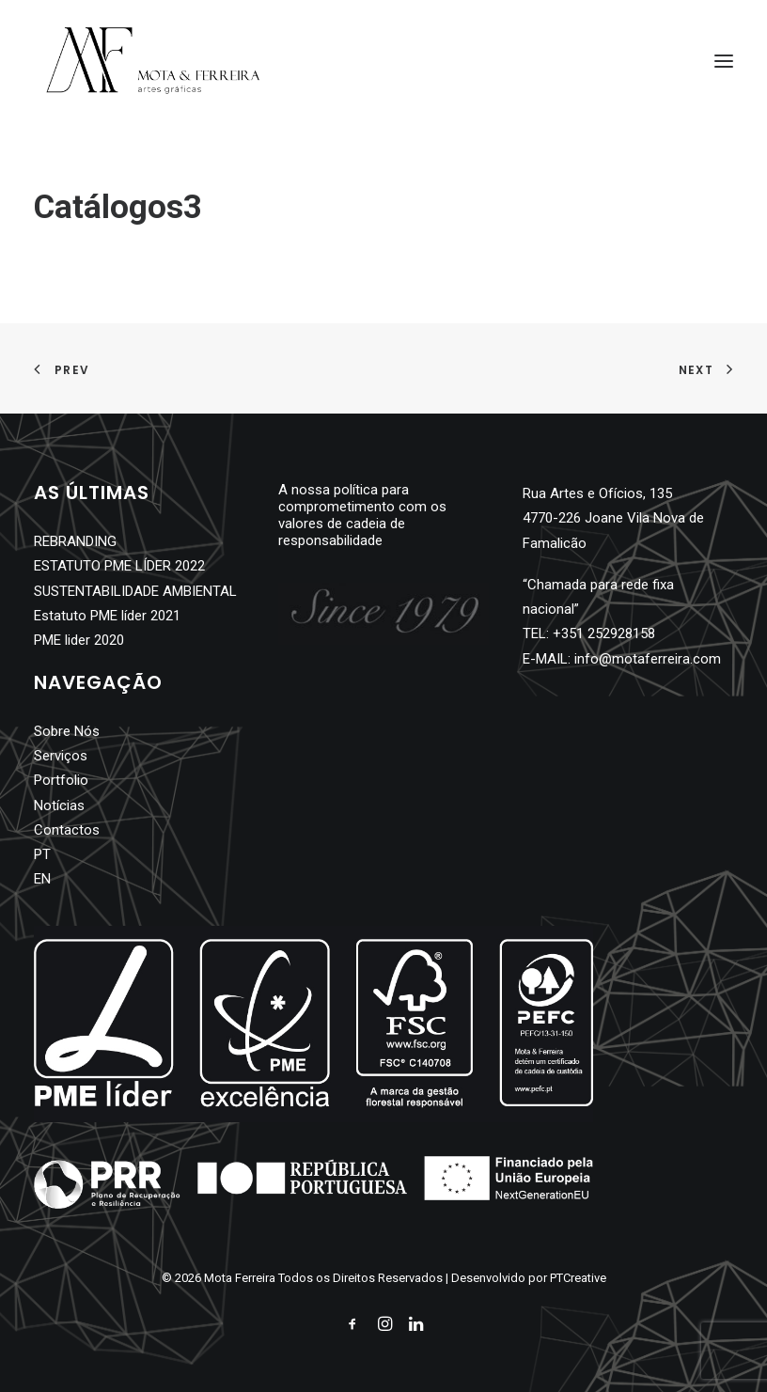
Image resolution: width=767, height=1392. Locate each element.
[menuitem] (108, 854)
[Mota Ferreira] (153, 60)
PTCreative (578, 1278)
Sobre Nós (67, 731)
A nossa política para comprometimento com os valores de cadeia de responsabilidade (362, 515)
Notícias (59, 805)
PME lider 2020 (79, 640)
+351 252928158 (604, 633)
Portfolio (61, 780)
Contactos (67, 829)
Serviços (60, 755)
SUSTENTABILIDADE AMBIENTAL (135, 591)
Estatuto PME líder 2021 (107, 615)
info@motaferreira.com (647, 658)
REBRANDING (75, 541)
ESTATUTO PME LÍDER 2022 (119, 565)
